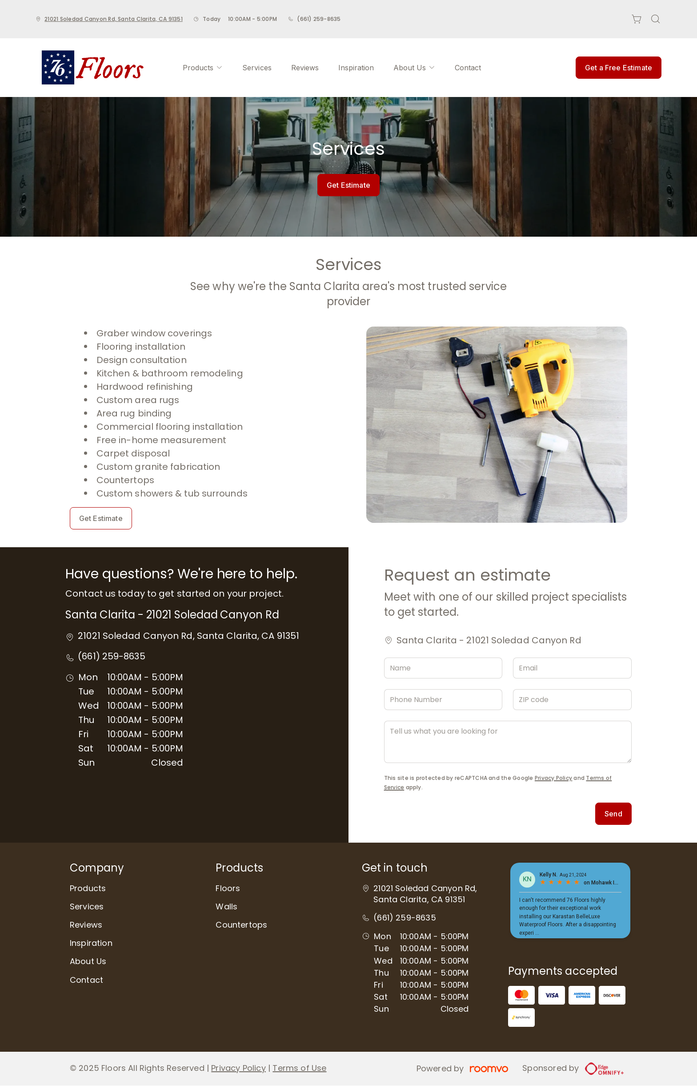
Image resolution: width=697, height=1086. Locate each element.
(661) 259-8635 (318, 19)
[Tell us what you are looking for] (508, 742)
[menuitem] (202, 67)
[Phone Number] (443, 699)
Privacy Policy (553, 778)
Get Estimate (348, 185)
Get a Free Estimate (618, 67)
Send (613, 813)
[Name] (443, 668)
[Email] (572, 668)
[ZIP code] (572, 699)
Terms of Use (299, 1068)
